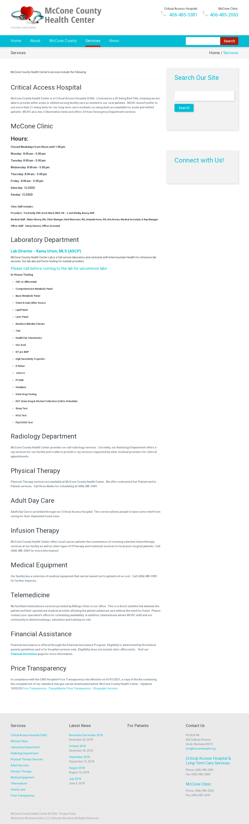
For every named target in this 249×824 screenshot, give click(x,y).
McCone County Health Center (29, 813)
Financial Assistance (41, 634)
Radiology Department (44, 436)
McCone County (63, 41)
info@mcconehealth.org (201, 748)
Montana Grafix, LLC (37, 818)
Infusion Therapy (35, 530)
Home (16, 41)
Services (92, 41)
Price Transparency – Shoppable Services (92, 688)
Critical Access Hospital (46, 87)
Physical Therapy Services (27, 759)
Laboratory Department (45, 239)
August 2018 (77, 767)
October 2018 (77, 746)
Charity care (18, 789)
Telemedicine (30, 595)
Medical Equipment (39, 565)
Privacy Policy (67, 813)
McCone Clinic (32, 126)
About (35, 41)
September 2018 (79, 757)
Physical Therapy (35, 471)
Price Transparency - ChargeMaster (44, 688)
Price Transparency (38, 668)
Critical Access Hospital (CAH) (29, 735)
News (114, 41)
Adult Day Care (32, 500)
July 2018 (75, 778)
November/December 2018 (86, 735)
